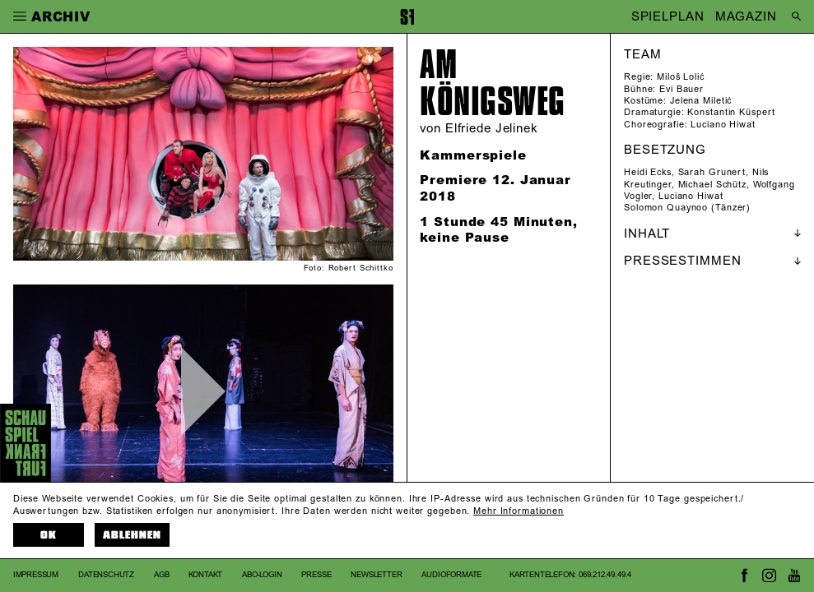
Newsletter (376, 575)
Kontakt (205, 575)
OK (48, 535)
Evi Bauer (681, 89)
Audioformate (451, 575)
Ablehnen (132, 535)
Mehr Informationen (518, 511)
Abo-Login (261, 575)
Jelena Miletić (701, 101)
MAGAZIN (745, 17)
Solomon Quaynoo (666, 208)
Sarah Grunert (712, 172)
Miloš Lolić (681, 77)
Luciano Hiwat (723, 125)
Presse (316, 575)
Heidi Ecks (648, 172)
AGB (161, 575)
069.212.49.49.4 (605, 575)
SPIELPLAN (668, 17)
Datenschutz (106, 575)
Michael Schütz (712, 185)
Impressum (35, 575)
